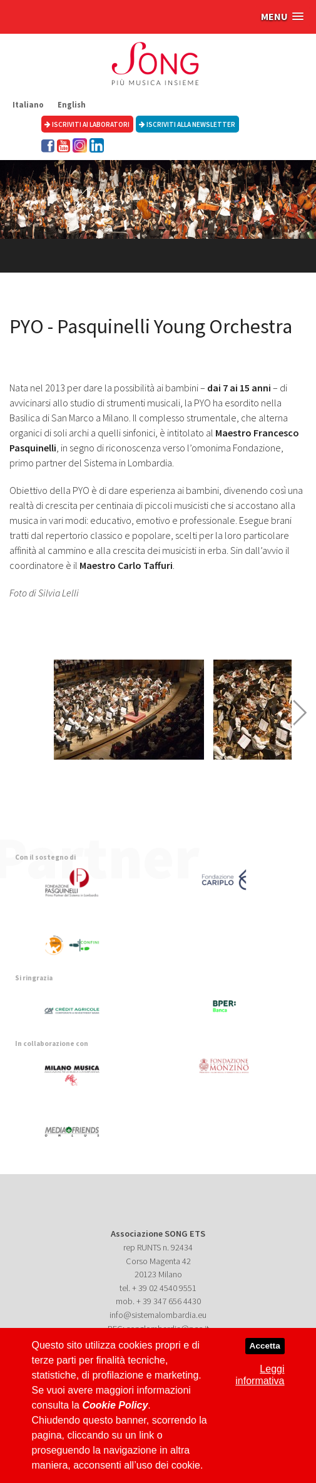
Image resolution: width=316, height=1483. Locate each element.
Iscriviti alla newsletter (187, 124)
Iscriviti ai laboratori (87, 124)
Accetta (265, 1345)
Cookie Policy (115, 1405)
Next (300, 713)
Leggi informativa (259, 1375)
